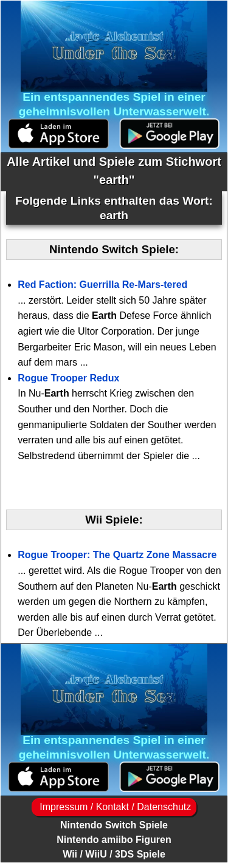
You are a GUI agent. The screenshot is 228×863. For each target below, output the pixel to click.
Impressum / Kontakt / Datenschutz (114, 807)
